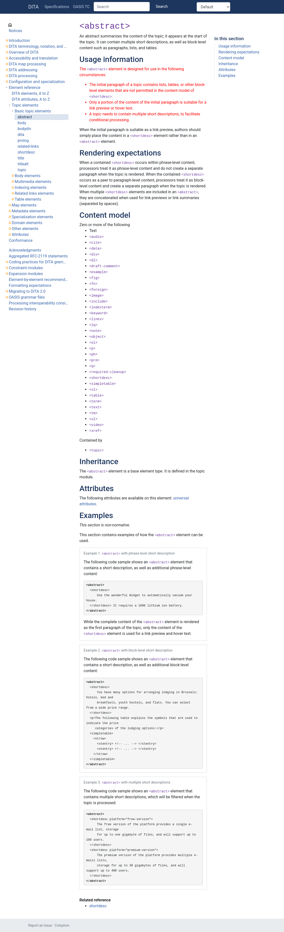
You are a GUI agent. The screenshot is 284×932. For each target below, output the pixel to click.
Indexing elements (30, 187)
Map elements (24, 205)
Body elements (27, 175)
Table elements (28, 199)
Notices (15, 30)
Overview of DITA (23, 52)
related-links (28, 146)
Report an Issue (40, 925)
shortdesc (26, 152)
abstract (25, 117)
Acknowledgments (25, 250)
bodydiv (24, 128)
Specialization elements (32, 217)
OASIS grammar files (27, 297)
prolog (23, 140)
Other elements (25, 228)
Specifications (57, 6)
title (21, 158)
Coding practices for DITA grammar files (38, 262)
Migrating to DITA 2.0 (27, 291)
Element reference (24, 87)
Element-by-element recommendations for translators (38, 279)
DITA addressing (23, 70)
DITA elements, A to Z (30, 93)
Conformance (21, 240)
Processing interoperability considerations (38, 303)
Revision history (22, 309)
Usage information (234, 46)
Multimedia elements (33, 181)
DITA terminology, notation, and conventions (38, 46)
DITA (33, 7)
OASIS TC (81, 6)
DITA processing (23, 75)
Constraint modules (26, 268)
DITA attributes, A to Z (31, 99)
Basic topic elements (33, 111)
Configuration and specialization (37, 81)
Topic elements (25, 105)
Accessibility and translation (33, 58)
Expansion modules (26, 273)
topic (22, 170)
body (22, 123)
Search (162, 6)
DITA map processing (27, 64)
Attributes (20, 234)
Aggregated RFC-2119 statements (38, 256)
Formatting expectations (30, 285)
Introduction (19, 40)
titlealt (23, 164)
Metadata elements (28, 211)
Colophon (62, 925)
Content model (231, 58)
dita (21, 134)
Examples (226, 75)
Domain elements (27, 222)
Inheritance (228, 63)
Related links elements (34, 193)
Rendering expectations (238, 52)
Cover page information (29, 25)
